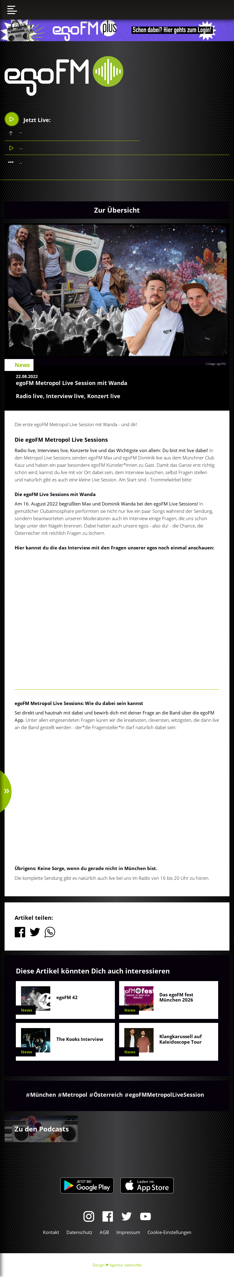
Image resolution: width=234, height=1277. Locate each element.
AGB (104, 1232)
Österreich (108, 1094)
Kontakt (51, 1232)
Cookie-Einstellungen (169, 1232)
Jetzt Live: (28, 119)
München (43, 1094)
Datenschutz (79, 1232)
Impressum (128, 1232)
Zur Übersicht (117, 209)
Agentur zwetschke (125, 1265)
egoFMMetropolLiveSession (166, 1094)
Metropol (74, 1094)
